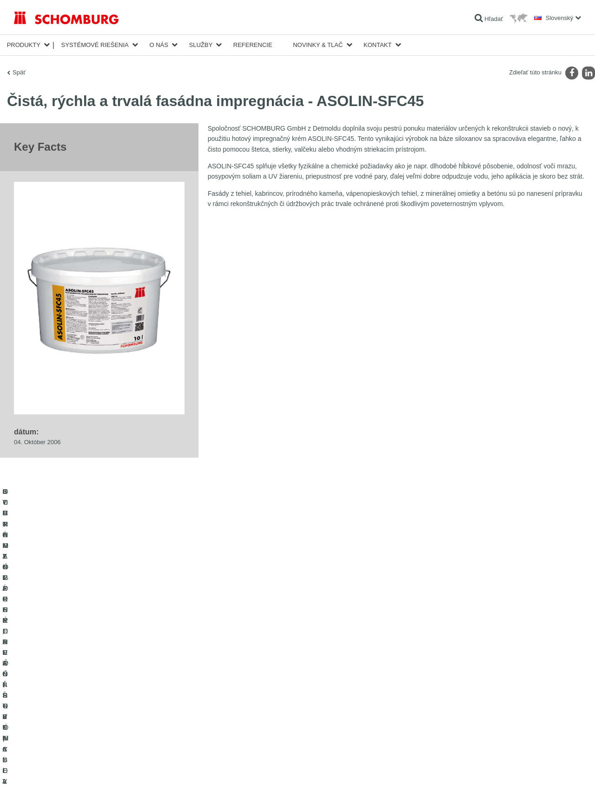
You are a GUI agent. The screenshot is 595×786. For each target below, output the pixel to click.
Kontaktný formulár (231, 677)
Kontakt (377, 44)
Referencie (252, 44)
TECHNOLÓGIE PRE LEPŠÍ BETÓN (60, 733)
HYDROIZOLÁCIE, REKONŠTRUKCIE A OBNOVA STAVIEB (89, 649)
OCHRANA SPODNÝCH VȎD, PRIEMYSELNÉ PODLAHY (86, 719)
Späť (19, 72)
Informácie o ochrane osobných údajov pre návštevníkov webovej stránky (133, 768)
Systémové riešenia (95, 44)
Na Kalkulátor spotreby (236, 649)
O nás (158, 44)
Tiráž (45, 768)
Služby (201, 44)
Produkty (23, 44)
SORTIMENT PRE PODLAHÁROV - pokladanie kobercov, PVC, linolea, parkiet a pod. (102, 698)
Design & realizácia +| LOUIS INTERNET (543, 768)
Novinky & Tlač (318, 44)
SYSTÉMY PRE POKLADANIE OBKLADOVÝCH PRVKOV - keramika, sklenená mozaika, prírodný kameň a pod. (101, 670)
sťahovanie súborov (232, 663)
